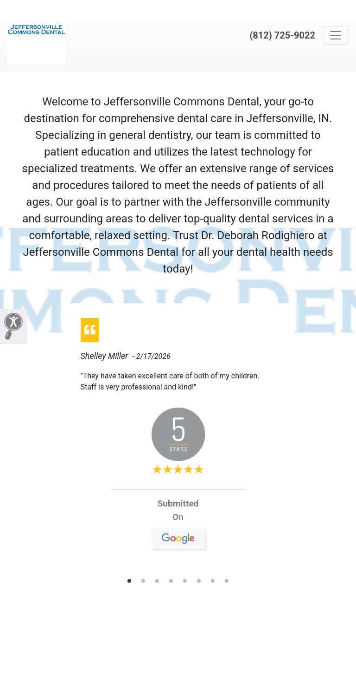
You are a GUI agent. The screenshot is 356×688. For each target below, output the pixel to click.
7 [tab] (212, 581)
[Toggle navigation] (336, 35)
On (178, 520)
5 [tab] (185, 581)
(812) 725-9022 (282, 35)
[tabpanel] (178, 437)
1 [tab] (129, 581)
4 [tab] (171, 581)
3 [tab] (157, 581)
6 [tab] (198, 581)
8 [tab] (226, 581)
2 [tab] (143, 581)
